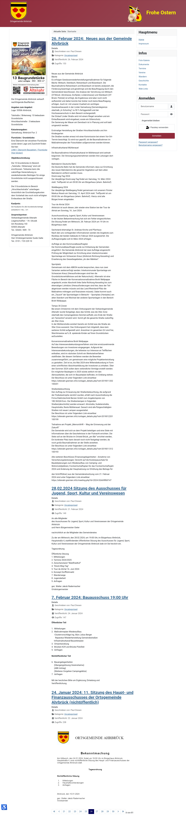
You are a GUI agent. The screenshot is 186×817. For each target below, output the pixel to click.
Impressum (144, 43)
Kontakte (143, 85)
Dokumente (144, 64)
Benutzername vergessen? (150, 145)
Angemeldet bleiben (151, 120)
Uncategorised (70, 55)
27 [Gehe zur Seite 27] (97, 811)
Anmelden (156, 136)
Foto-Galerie (144, 60)
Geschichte (144, 80)
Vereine (142, 72)
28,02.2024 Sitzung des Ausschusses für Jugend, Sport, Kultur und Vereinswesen (89, 490)
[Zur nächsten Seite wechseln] (118, 811)
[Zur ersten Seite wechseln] (54, 811)
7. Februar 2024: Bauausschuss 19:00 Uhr (90, 597)
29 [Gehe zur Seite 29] (108, 811)
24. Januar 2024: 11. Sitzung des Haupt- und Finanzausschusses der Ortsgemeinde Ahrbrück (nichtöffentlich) (92, 697)
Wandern (143, 76)
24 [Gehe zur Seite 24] (80, 811)
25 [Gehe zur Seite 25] (86, 811)
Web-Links (143, 89)
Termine (142, 68)
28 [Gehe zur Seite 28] (102, 811)
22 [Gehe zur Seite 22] (69, 811)
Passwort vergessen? (148, 142)
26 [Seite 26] (91, 811)
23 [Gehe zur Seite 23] (75, 811)
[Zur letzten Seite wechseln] (123, 811)
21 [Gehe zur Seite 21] (64, 811)
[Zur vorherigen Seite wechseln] (59, 811)
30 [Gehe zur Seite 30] (113, 811)
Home (141, 39)
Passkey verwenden (157, 128)
